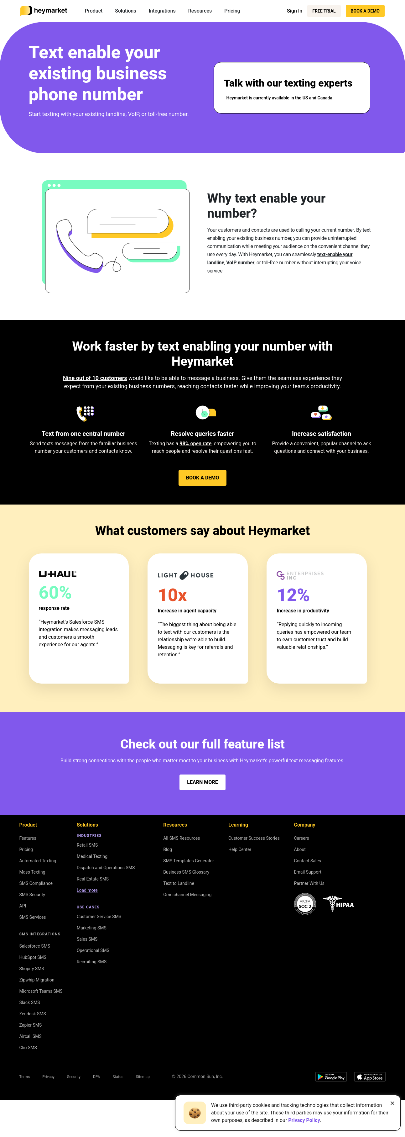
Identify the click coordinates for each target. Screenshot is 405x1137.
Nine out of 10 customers (95, 378)
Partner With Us (309, 883)
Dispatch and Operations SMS (106, 867)
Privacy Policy (304, 1120)
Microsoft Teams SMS (41, 991)
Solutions (125, 11)
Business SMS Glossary (186, 872)
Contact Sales (307, 860)
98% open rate (195, 444)
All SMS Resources (181, 838)
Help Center (239, 849)
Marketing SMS (91, 927)
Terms (24, 1077)
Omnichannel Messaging (187, 894)
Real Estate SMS (93, 878)
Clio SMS (28, 1047)
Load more (87, 890)
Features (27, 838)
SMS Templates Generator (188, 860)
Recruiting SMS (91, 961)
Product (93, 11)
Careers (301, 838)
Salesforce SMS (34, 946)
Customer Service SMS (99, 916)
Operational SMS (93, 950)
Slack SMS (29, 1002)
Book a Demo (365, 10)
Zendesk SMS (32, 1013)
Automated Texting (37, 860)
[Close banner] (392, 1103)
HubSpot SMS (33, 957)
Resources (200, 11)
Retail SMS (87, 845)
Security (73, 1077)
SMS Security (32, 894)
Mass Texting (32, 872)
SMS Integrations (40, 934)
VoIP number (240, 263)
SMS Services (32, 917)
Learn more (202, 782)
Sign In (294, 11)
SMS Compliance (36, 883)
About (300, 849)
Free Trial (323, 10)
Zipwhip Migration (37, 979)
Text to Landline (178, 883)
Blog (167, 849)
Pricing (232, 11)
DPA (96, 1077)
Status (117, 1077)
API (22, 905)
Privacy (48, 1077)
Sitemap (143, 1077)
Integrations (162, 11)
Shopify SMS (31, 968)
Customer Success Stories (254, 838)
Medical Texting (92, 856)
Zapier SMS (30, 1025)
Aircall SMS (30, 1036)
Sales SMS (87, 939)
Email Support (308, 872)
